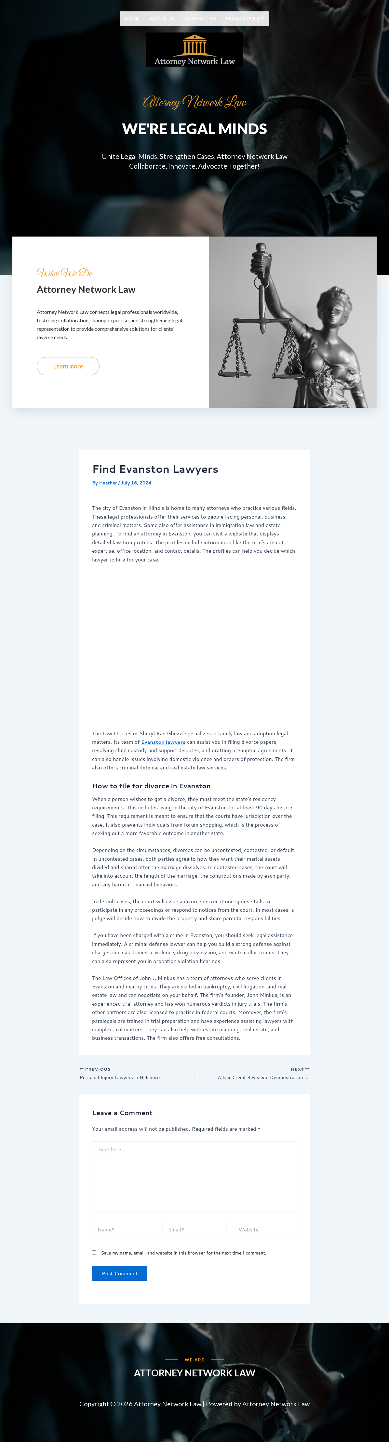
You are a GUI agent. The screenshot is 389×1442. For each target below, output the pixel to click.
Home (132, 18)
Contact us (200, 18)
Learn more (68, 388)
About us (162, 18)
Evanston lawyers (165, 763)
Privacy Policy (245, 18)
